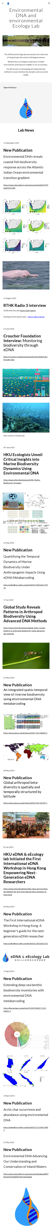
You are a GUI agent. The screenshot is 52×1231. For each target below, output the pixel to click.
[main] (26, 17)
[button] (3, 3)
